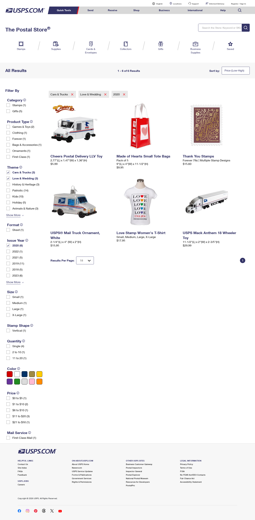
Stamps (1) (19, 105)
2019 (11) (18, 263)
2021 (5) (17, 257)
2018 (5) (17, 269)
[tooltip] (24, 100)
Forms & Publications (82, 475)
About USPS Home (80, 464)
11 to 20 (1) (19, 358)
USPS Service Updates (82, 471)
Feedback (22, 475)
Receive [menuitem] (112, 10)
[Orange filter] (39, 381)
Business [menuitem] (164, 10)
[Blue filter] (24, 374)
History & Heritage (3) (25, 184)
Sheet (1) (18, 229)
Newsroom (77, 468)
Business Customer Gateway (139, 464)
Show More (13, 215)
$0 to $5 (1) (19, 398)
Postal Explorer (133, 475)
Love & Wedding (91, 94)
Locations (177, 4)
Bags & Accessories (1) (26, 144)
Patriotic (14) (20, 190)
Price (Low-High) (234, 70)
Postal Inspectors (134, 468)
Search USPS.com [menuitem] (239, 10)
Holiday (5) (19, 202)
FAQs (20, 471)
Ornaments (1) (21, 150)
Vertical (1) (19, 330)
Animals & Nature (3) (25, 208)
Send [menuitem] (90, 10)
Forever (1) (19, 138)
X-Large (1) (19, 315)
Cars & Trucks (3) (23, 172)
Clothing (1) (19, 132)
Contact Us (23, 464)
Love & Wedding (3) (25, 178)
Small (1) (17, 296)
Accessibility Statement (191, 482)
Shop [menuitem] (136, 10)
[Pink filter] (32, 381)
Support (195, 4)
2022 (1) (17, 251)
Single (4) (18, 346)
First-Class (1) (21, 156)
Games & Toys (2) (23, 126)
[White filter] (17, 374)
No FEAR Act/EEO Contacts (192, 475)
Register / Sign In (238, 4)
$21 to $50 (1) (21, 422)
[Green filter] (17, 381)
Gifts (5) (17, 111)
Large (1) (17, 309)
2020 (116, 94)
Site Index (22, 468)
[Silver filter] (24, 381)
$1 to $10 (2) (20, 404)
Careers (21, 484)
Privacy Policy (186, 464)
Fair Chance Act (187, 478)
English (156, 4)
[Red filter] (10, 374)
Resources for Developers (138, 482)
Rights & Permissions (82, 482)
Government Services (81, 478)
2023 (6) (17, 275)
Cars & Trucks (59, 94)
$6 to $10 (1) (20, 410)
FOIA (182, 471)
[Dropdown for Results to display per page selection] (85, 260)
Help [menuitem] (223, 10)
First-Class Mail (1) (24, 437)
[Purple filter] (10, 381)
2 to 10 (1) (18, 352)
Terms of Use (186, 468)
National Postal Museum (137, 478)
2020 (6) (17, 245)
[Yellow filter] (39, 374)
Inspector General (134, 471)
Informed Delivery (216, 4)
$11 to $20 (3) (21, 416)
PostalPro (130, 485)
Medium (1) (19, 302)
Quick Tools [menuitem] (64, 10)
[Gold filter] (32, 374)
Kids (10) (17, 196)
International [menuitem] (195, 10)
